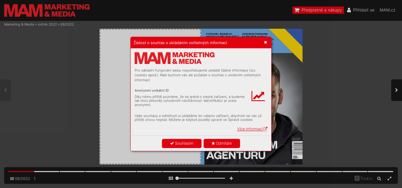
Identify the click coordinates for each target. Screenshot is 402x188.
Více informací (252, 128)
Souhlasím (181, 143)
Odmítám (222, 143)
